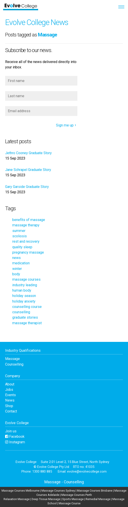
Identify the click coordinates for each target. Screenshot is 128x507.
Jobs (9, 389)
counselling (21, 312)
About (9, 384)
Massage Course (70, 503)
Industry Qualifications (23, 350)
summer (18, 231)
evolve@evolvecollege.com (87, 471)
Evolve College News (36, 22)
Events (10, 395)
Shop (9, 406)
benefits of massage (28, 220)
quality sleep (22, 247)
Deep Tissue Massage (46, 499)
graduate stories (25, 317)
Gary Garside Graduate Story (27, 187)
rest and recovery (25, 241)
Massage (12, 359)
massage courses (26, 279)
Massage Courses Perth (76, 494)
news (16, 258)
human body (21, 290)
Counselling (14, 364)
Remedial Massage (98, 499)
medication (21, 263)
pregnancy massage (28, 252)
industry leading (24, 285)
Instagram (15, 442)
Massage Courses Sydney (58, 490)
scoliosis (19, 236)
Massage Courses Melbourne (20, 490)
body (16, 274)
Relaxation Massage (17, 499)
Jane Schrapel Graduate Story (28, 170)
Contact (11, 411)
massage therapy (25, 225)
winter (17, 269)
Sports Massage (73, 499)
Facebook (15, 436)
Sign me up (65, 125)
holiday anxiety (23, 301)
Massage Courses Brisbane (94, 490)
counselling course (27, 307)
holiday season (24, 296)
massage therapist (27, 323)
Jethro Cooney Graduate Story (28, 153)
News (9, 400)
